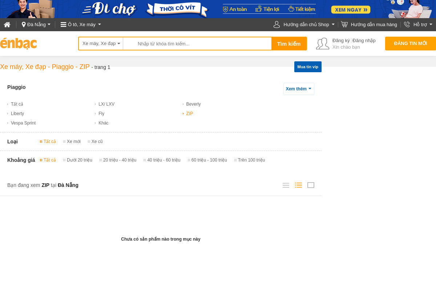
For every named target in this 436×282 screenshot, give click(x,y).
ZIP (85, 66)
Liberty (17, 113)
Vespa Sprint (23, 123)
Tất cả (17, 104)
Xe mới (74, 141)
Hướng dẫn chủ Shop (306, 24)
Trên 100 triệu (251, 160)
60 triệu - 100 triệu (209, 160)
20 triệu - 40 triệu (119, 160)
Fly (101, 113)
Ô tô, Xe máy (82, 24)
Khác (103, 123)
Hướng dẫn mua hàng (374, 24)
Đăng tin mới (410, 43)
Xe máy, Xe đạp (99, 43)
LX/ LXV (106, 104)
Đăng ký (341, 40)
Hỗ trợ (420, 24)
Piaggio (63, 66)
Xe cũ (97, 141)
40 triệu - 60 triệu (163, 160)
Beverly (193, 104)
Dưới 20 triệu (79, 160)
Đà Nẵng (36, 24)
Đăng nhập (363, 40)
